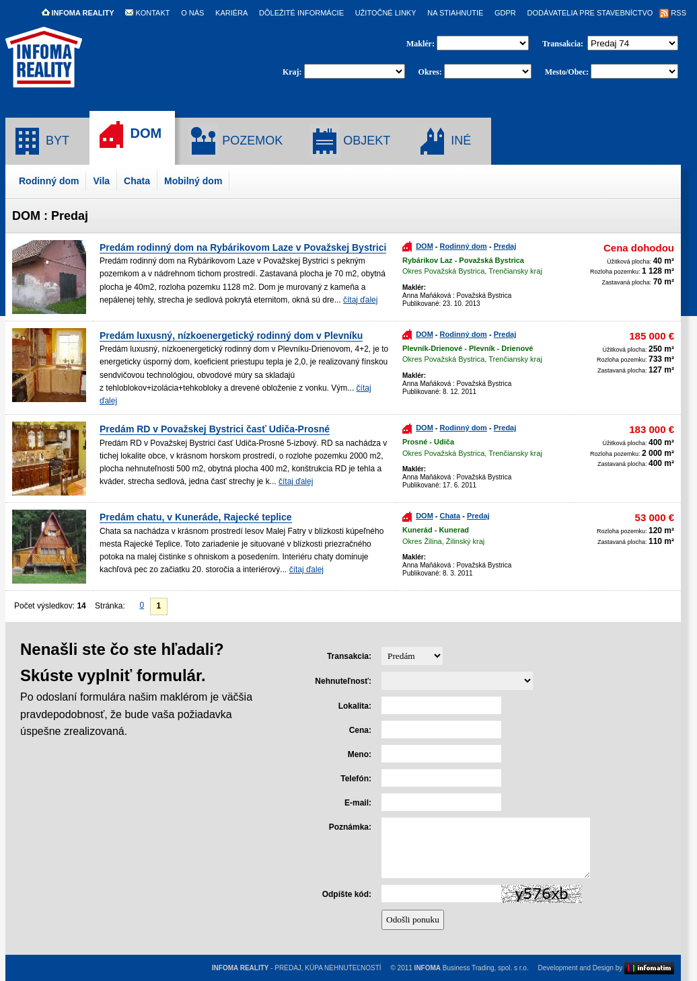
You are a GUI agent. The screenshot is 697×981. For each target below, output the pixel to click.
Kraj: (292, 72)
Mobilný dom (193, 180)
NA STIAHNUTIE (455, 13)
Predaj (505, 246)
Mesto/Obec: (567, 72)
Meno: (359, 754)
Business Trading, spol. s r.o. (471, 968)
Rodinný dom (49, 180)
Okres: (430, 72)
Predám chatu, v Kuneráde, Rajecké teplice (196, 517)
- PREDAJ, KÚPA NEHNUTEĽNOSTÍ (296, 968)
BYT (40, 141)
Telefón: (355, 778)
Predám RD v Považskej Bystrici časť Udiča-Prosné (215, 429)
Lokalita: (354, 706)
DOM (128, 134)
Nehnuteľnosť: (343, 681)
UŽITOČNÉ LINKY (385, 13)
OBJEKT (349, 141)
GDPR (505, 13)
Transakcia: (563, 43)
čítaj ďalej (360, 300)
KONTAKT (147, 13)
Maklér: (421, 43)
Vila (101, 180)
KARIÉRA (231, 13)
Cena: (360, 730)
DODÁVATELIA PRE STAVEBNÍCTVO (590, 13)
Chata (137, 180)
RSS (672, 13)
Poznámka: (350, 827)
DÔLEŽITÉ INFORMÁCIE (301, 13)
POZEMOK (235, 141)
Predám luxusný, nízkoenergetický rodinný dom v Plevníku (231, 335)
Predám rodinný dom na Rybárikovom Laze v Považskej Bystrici (243, 247)
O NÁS (192, 13)
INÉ (444, 141)
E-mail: (357, 803)
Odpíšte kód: (346, 894)
